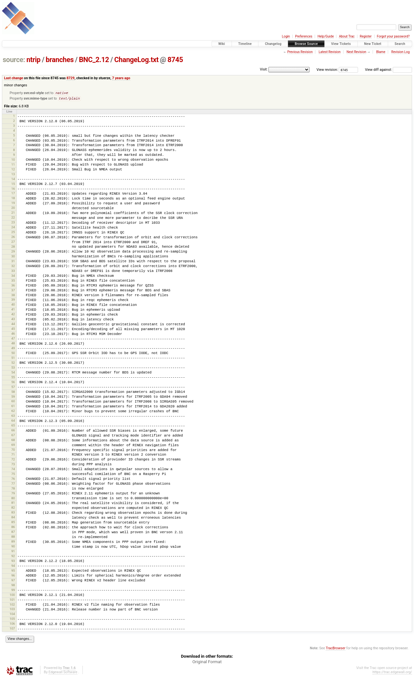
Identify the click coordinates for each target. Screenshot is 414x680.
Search (400, 44)
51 (13, 359)
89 (13, 543)
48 (13, 344)
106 (12, 625)
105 (12, 620)
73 (13, 465)
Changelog (273, 44)
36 (13, 286)
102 (12, 606)
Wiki (221, 44)
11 (13, 165)
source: (14, 60)
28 (13, 248)
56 (13, 383)
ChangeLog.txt (136, 60)
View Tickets (341, 44)
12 (13, 170)
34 (13, 277)
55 (13, 378)
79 (13, 494)
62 (13, 412)
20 (13, 209)
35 (13, 282)
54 (13, 373)
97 (13, 581)
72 (13, 460)
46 (13, 335)
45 (13, 330)
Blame (380, 52)
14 (13, 180)
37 (13, 291)
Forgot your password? (393, 36)
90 (13, 547)
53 (13, 369)
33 (13, 272)
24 (13, 228)
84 (13, 518)
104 (12, 615)
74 (13, 470)
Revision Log (400, 52)
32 (13, 267)
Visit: (263, 69)
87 (13, 533)
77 (13, 485)
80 (13, 499)
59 (13, 398)
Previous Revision (299, 52)
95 (13, 572)
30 (13, 257)
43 (13, 320)
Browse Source (306, 44)
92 (13, 557)
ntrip (33, 60)
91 (13, 552)
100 (12, 596)
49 (13, 349)
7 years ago (121, 78)
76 (13, 480)
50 (13, 354)
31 (13, 262)
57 (13, 388)
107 (12, 629)
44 (13, 325)
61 (13, 407)
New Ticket (372, 44)
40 (13, 306)
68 (13, 441)
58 (13, 393)
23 (13, 223)
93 (13, 562)
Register (366, 36)
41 (13, 310)
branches (59, 60)
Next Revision (356, 52)
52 (13, 364)
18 (13, 199)
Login (286, 36)
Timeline (245, 44)
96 (13, 576)
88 (13, 538)
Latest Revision (330, 52)
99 (13, 591)
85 (13, 523)
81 (13, 504)
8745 (175, 60)
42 (13, 315)
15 (13, 185)
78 (13, 489)
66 (13, 431)
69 (13, 446)
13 (13, 175)
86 (13, 528)
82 (13, 509)
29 (13, 252)
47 (13, 339)
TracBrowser (335, 649)
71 (13, 456)
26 (13, 238)
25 (13, 233)
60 (13, 402)
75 (13, 475)
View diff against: (388, 70)
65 (13, 426)
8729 (71, 78)
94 (13, 567)
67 (13, 436)
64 (13, 422)
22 (13, 219)
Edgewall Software (63, 673)
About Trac (346, 36)
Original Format (207, 663)
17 (13, 194)
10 (13, 161)
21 (13, 214)
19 (13, 204)
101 (12, 601)
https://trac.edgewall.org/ (392, 673)
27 (13, 243)
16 (13, 190)
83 (13, 513)
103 (12, 610)
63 (13, 417)
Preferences (303, 36)
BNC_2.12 (94, 60)
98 (13, 586)
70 (13, 451)
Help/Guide (326, 36)
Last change (13, 78)
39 (13, 301)
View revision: (327, 70)
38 (13, 296)
